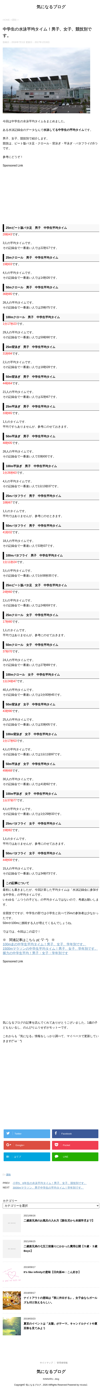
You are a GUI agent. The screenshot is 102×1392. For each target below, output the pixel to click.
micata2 (83, 1385)
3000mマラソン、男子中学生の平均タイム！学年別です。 (48, 1187)
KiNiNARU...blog (51, 1379)
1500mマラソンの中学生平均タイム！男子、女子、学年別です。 (50, 948)
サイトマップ (46, 1362)
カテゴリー (10, 1200)
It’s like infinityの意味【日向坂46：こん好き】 (52, 1272)
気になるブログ (51, 7)
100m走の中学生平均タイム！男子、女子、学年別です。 (44, 944)
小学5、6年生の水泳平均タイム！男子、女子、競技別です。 (50, 1183)
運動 (8, 1174)
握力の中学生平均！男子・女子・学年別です (35, 953)
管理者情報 (62, 1362)
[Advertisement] (33, 193)
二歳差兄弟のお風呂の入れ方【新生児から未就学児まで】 (59, 1220)
